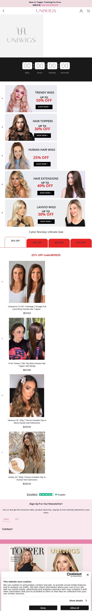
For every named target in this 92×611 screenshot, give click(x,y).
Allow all (74, 608)
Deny (43, 608)
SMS (17, 519)
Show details (76, 600)
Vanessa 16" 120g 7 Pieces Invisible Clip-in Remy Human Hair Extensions (27, 421)
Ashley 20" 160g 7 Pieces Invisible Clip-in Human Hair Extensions (27, 478)
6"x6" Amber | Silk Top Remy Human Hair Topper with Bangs (27, 364)
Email (6, 519)
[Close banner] (88, 575)
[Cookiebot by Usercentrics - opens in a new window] (69, 575)
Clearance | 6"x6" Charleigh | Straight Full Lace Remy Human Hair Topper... (27, 307)
